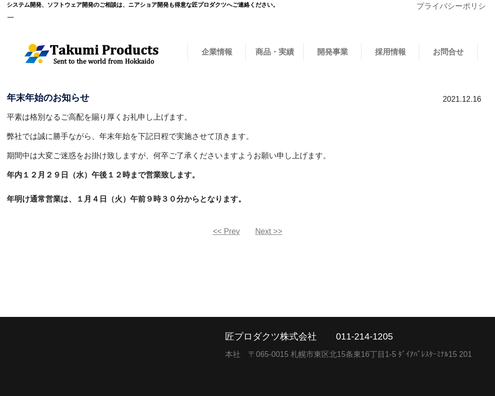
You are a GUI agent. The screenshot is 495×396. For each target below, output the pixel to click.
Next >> (268, 231)
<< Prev (226, 231)
